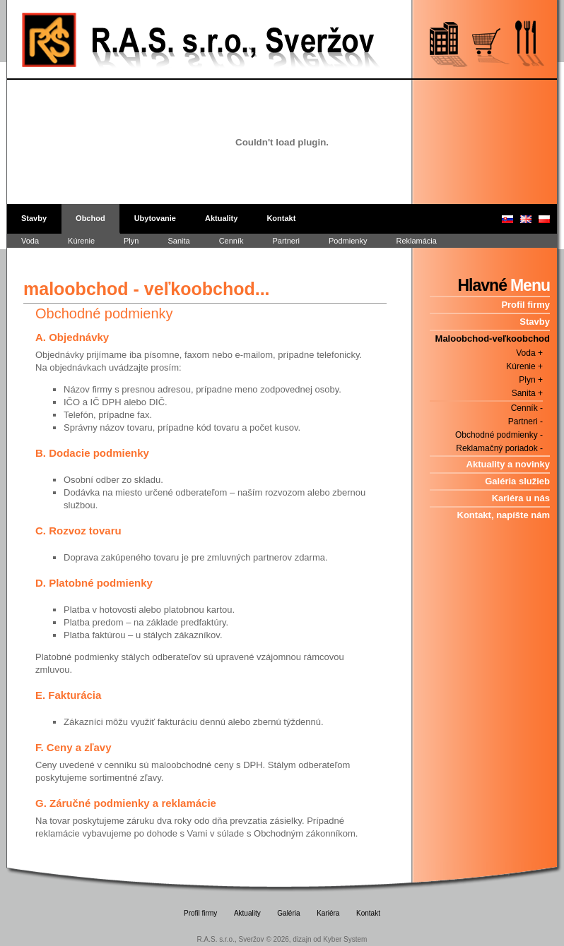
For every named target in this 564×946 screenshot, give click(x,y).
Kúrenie (81, 240)
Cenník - (527, 408)
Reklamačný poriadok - (499, 448)
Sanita (178, 240)
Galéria (288, 913)
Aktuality (221, 218)
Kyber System (345, 939)
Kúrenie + (524, 366)
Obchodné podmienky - (499, 435)
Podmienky (348, 240)
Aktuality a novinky (508, 464)
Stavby (34, 218)
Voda (30, 240)
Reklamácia (416, 240)
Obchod (90, 218)
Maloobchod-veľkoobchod (492, 338)
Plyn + (531, 380)
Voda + (529, 353)
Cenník (231, 240)
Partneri (286, 240)
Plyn (131, 240)
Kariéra (328, 913)
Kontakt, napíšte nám (503, 515)
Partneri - (525, 421)
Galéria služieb (517, 481)
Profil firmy (525, 304)
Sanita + (527, 393)
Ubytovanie (155, 218)
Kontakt (280, 218)
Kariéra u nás (521, 498)
